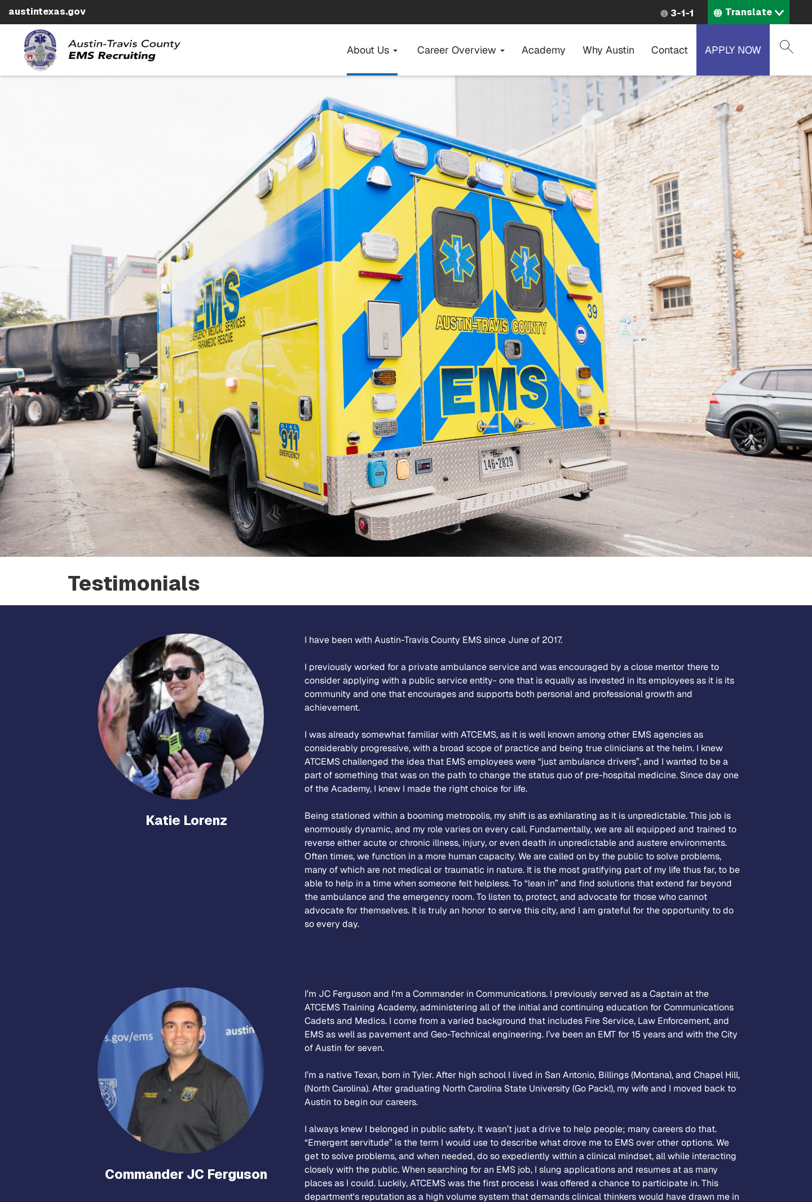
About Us (372, 49)
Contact (669, 49)
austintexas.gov (47, 11)
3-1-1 (682, 13)
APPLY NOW (733, 49)
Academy (544, 49)
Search (787, 47)
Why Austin (608, 49)
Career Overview (461, 49)
